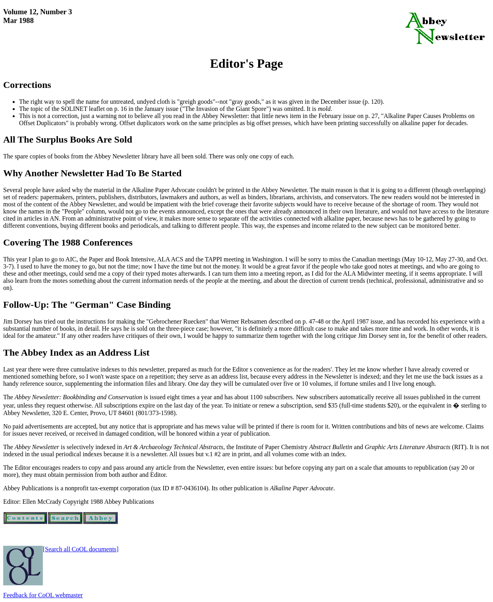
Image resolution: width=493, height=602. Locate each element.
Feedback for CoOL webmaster (43, 595)
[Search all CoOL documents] (81, 549)
